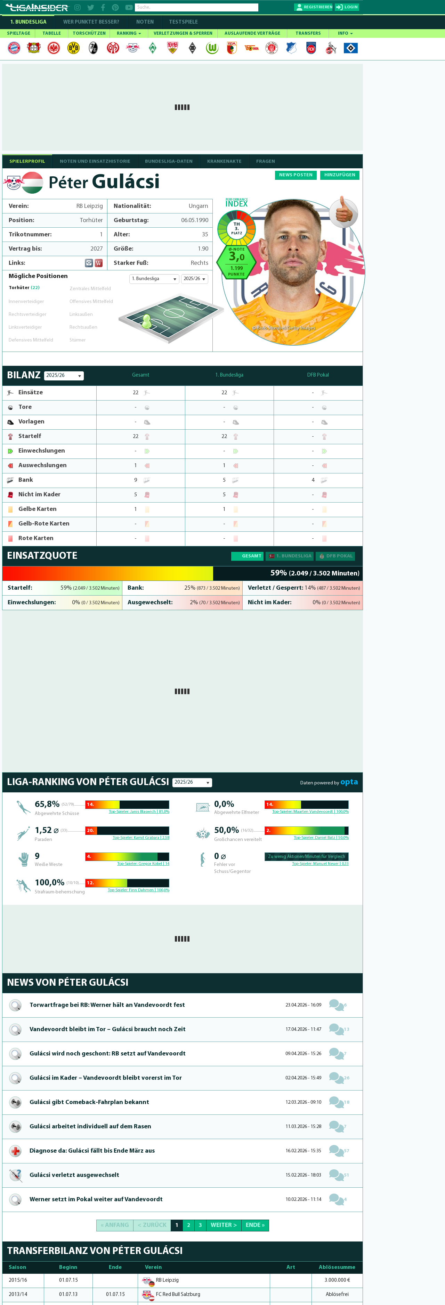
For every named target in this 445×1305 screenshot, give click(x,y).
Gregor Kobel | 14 (153, 864)
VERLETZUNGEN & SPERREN (183, 33)
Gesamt (251, 556)
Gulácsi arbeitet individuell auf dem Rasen (90, 1126)
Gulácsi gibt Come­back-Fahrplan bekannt (89, 1102)
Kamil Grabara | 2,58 (151, 838)
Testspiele (183, 22)
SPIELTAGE (18, 33)
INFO (345, 33)
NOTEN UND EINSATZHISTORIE (95, 161)
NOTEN (145, 22)
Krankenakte (224, 161)
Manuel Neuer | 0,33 (331, 864)
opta (349, 782)
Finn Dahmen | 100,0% (149, 890)
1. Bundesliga (28, 22)
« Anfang (115, 1225)
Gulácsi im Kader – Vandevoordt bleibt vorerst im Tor (106, 1078)
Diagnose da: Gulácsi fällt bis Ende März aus (92, 1151)
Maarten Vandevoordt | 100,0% (321, 812)
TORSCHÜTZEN (89, 33)
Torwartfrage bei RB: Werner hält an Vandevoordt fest (107, 1005)
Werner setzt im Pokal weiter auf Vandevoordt (96, 1199)
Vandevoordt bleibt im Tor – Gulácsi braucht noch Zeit (108, 1029)
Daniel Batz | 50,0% (332, 838)
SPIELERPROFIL (27, 161)
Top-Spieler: (119, 812)
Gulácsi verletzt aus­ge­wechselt (74, 1175)
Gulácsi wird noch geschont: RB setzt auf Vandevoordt (108, 1054)
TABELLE (51, 33)
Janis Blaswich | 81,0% (149, 812)
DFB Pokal (335, 556)
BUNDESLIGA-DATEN (169, 161)
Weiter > (224, 1225)
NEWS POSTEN (296, 175)
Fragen (265, 161)
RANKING (129, 33)
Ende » (255, 1225)
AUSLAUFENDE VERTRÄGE (252, 33)
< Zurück (152, 1225)
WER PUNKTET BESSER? (91, 22)
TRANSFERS (308, 33)
